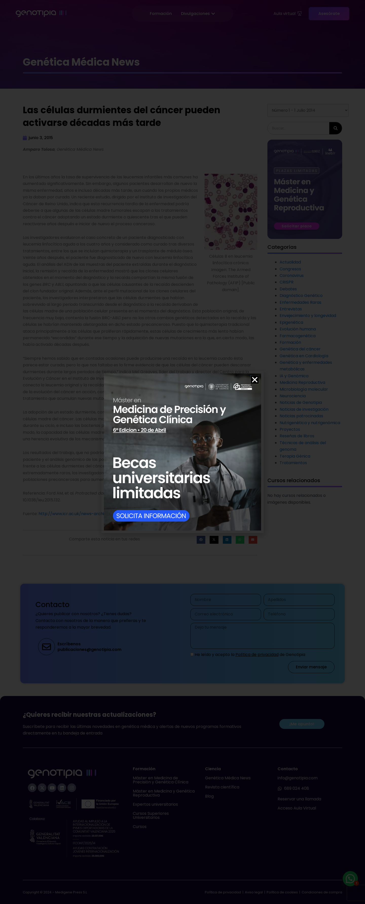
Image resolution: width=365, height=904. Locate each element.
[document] (182, 452)
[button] (255, 380)
